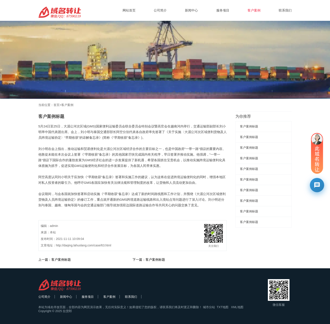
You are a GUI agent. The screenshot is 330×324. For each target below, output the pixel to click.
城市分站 (209, 307)
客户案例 (254, 10)
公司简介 (160, 10)
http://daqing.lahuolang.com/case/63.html (83, 245)
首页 (56, 105)
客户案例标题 (249, 126)
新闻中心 (191, 10)
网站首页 (129, 10)
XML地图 (237, 307)
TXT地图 (222, 307)
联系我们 (285, 10)
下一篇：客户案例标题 (149, 259)
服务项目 (222, 10)
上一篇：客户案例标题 (54, 259)
